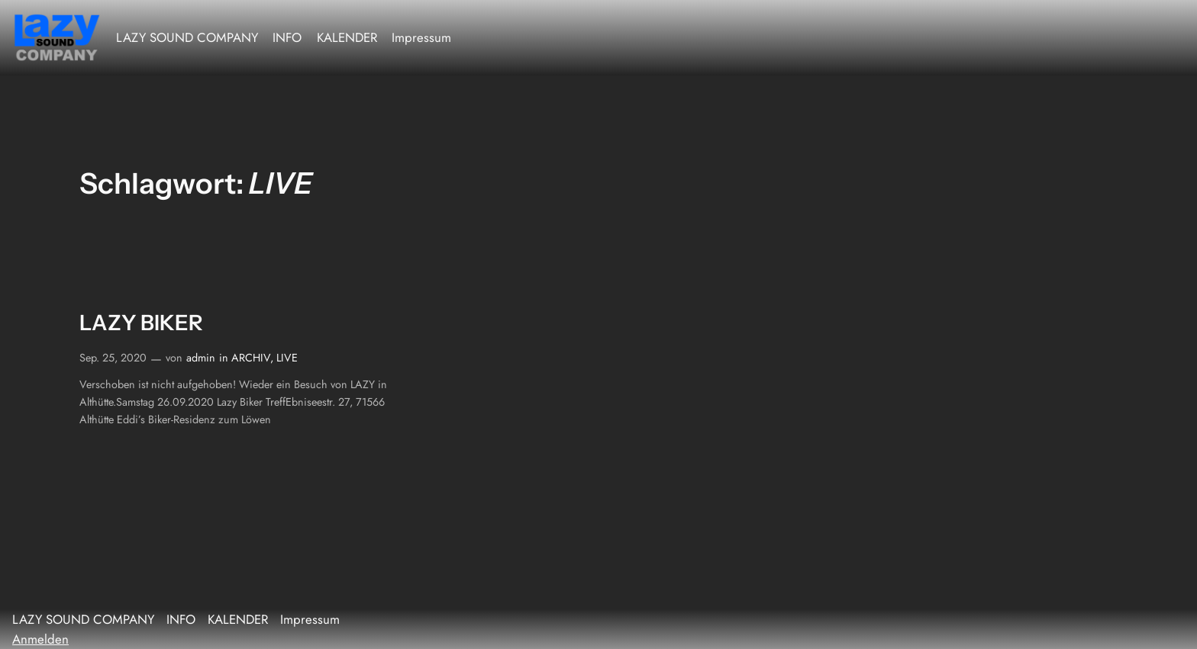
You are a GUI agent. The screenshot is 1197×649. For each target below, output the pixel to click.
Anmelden (40, 639)
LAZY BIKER (141, 323)
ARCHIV (250, 357)
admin (200, 357)
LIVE (287, 357)
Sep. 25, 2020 (113, 357)
